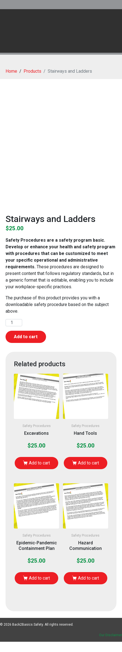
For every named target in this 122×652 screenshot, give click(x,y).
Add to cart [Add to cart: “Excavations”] (39, 463)
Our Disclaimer (110, 635)
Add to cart (26, 336)
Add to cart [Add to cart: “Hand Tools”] (88, 463)
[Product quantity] (14, 322)
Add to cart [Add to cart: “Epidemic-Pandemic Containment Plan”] (39, 578)
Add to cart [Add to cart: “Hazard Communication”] (88, 578)
